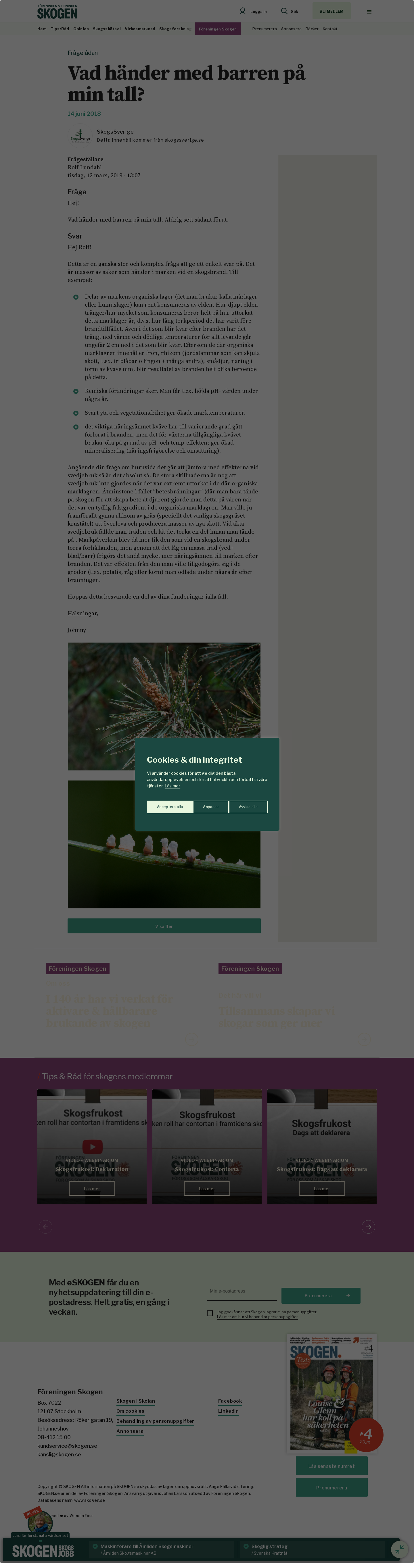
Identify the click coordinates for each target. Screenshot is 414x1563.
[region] (207, 781)
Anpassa (163, 803)
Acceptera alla (245, 803)
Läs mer (172, 785)
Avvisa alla (201, 803)
